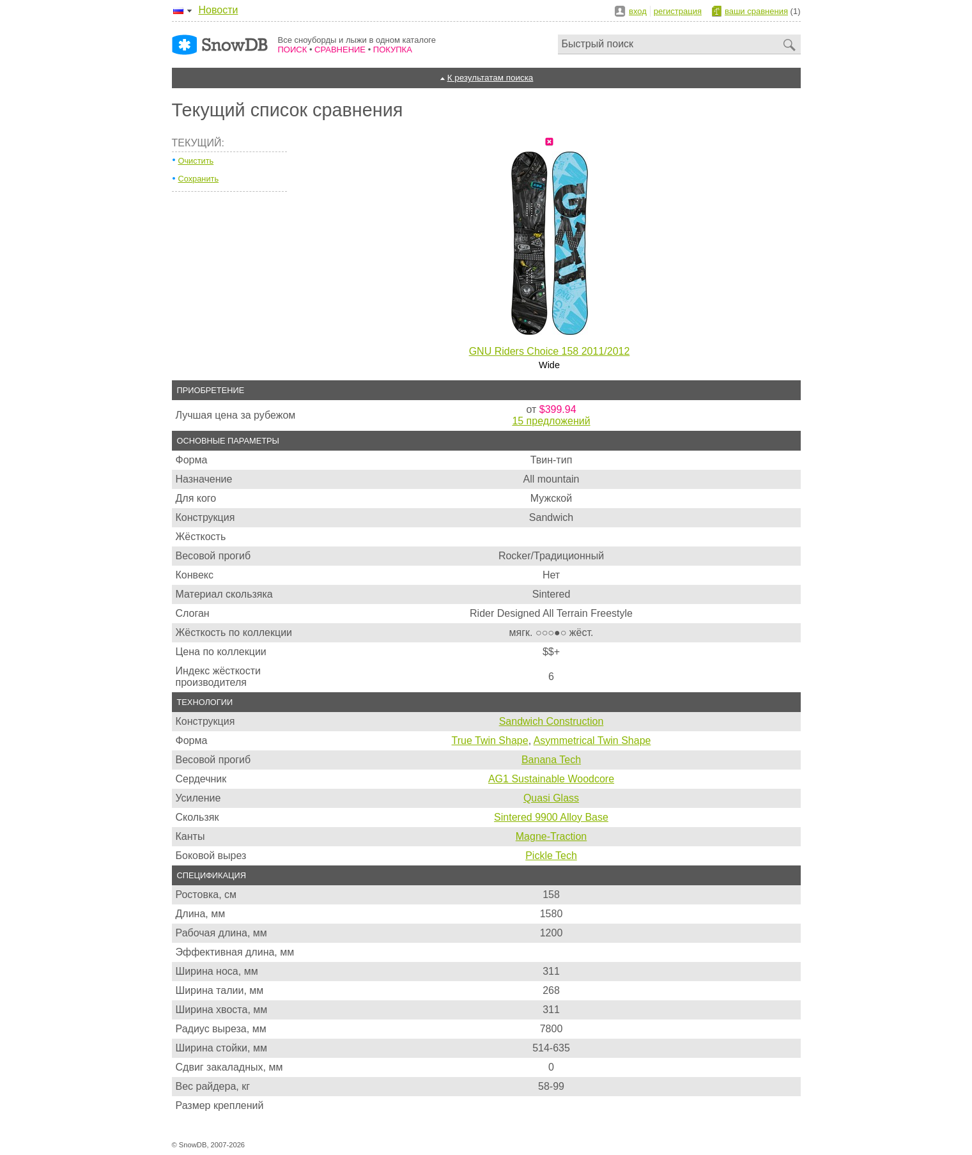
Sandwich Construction (551, 721)
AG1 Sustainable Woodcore (551, 778)
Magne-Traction (551, 836)
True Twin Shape (490, 740)
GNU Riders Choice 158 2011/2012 (549, 351)
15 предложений (551, 420)
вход (638, 11)
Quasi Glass (551, 798)
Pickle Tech (551, 855)
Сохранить (198, 178)
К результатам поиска (490, 77)
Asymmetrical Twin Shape (592, 740)
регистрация (678, 11)
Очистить (196, 161)
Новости (218, 9)
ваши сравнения (756, 11)
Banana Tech (551, 759)
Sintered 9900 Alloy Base (551, 817)
